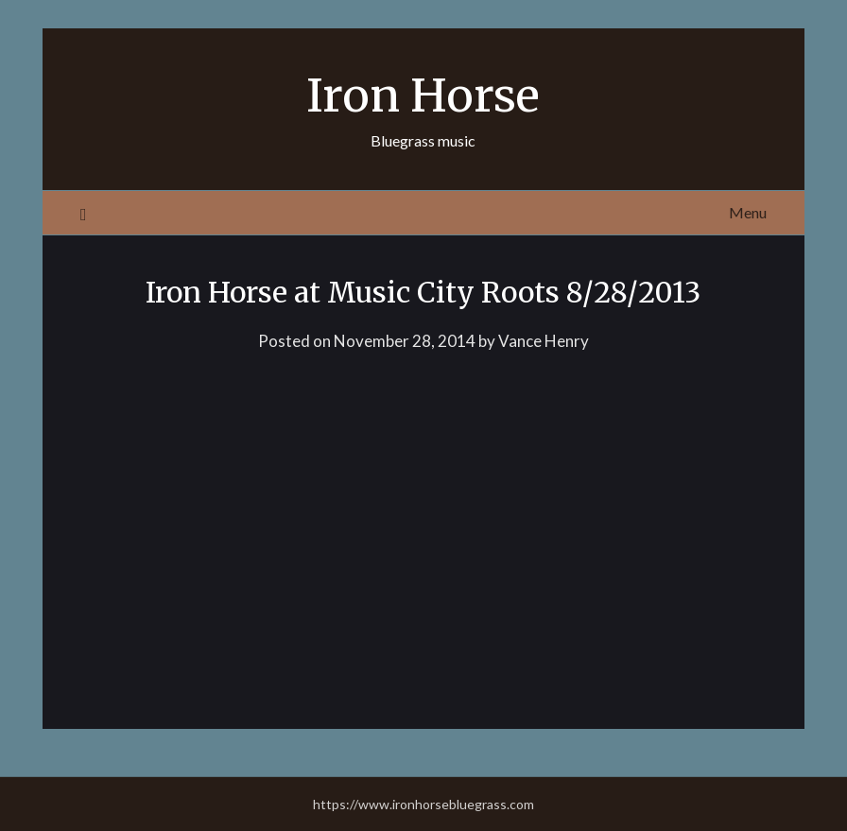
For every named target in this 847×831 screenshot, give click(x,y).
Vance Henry (543, 341)
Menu (748, 212)
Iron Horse (423, 95)
